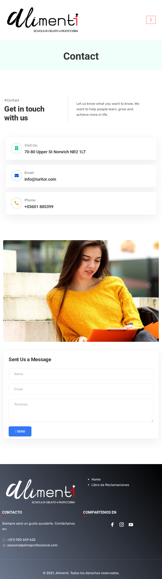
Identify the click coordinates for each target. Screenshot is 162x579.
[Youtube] (131, 519)
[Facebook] (112, 519)
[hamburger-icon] (151, 20)
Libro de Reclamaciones (110, 479)
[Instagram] (121, 519)
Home (96, 474)
